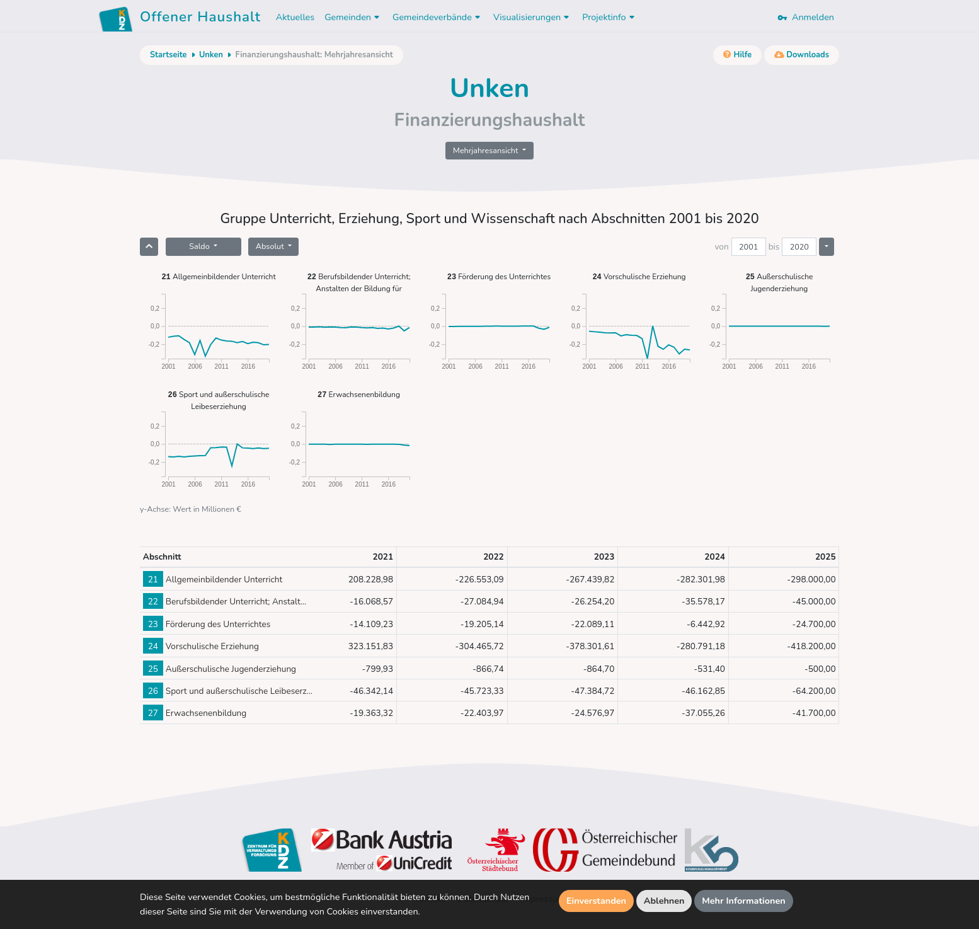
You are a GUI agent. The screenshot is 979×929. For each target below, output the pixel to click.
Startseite (168, 55)
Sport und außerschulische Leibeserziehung (219, 400)
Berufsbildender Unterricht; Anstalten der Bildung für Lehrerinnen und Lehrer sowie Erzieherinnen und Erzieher (359, 282)
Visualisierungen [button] (532, 17)
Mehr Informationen (744, 900)
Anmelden (805, 17)
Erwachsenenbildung (359, 394)
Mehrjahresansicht (486, 150)
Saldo (200, 246)
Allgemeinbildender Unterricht (218, 276)
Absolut (271, 246)
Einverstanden (596, 900)
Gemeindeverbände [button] (437, 17)
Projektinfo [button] (609, 17)
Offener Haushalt (200, 19)
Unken (211, 55)
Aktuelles (295, 17)
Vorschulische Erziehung (638, 276)
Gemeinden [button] (353, 17)
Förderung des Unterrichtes (499, 276)
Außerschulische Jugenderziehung (779, 282)
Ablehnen (664, 900)
